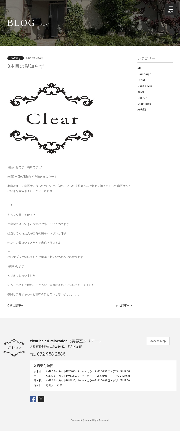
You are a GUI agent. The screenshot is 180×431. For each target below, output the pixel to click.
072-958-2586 (51, 354)
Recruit (142, 97)
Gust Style (144, 85)
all (139, 68)
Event (141, 80)
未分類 (141, 109)
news (141, 91)
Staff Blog (144, 103)
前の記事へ (15, 305)
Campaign (144, 74)
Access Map (158, 341)
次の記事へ (124, 305)
